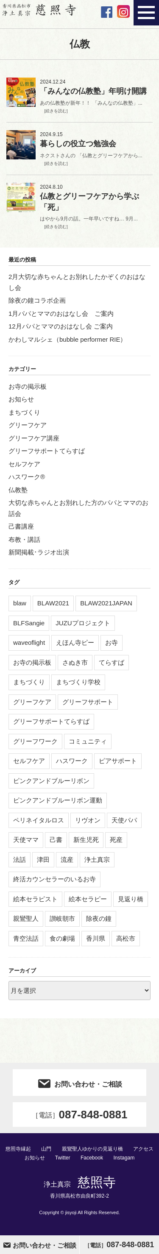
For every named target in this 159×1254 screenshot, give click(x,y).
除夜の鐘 (99, 918)
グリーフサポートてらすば (46, 450)
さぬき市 (75, 662)
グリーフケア (27, 425)
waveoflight (29, 642)
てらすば (111, 662)
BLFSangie (29, 623)
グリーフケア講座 (33, 438)
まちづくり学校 (78, 682)
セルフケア (24, 464)
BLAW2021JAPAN (106, 603)
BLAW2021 (53, 603)
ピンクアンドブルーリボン (51, 780)
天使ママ (26, 839)
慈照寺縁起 (18, 1149)
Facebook (92, 1158)
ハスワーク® (26, 476)
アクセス (143, 1149)
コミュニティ (88, 741)
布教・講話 (24, 539)
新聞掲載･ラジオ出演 (38, 552)
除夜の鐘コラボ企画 (37, 300)
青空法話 (26, 938)
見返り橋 (130, 899)
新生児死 (86, 839)
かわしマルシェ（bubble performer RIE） (67, 339)
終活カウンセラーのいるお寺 (54, 879)
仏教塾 (18, 489)
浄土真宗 (97, 859)
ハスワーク (72, 760)
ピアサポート (118, 760)
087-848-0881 (80, 1114)
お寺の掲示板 (27, 386)
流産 (67, 859)
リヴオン (87, 820)
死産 (116, 839)
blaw (19, 603)
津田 (43, 859)
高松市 (125, 938)
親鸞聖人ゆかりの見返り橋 (92, 1149)
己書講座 (21, 526)
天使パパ (124, 820)
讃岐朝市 (62, 918)
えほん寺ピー (75, 642)
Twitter (62, 1158)
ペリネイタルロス (38, 820)
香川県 (95, 938)
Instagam (123, 1158)
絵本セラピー (88, 899)
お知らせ (21, 399)
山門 (46, 1149)
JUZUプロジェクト (83, 623)
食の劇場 (62, 938)
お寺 (111, 642)
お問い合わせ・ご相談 (79, 1082)
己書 (56, 839)
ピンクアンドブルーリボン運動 (57, 800)
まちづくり (24, 412)
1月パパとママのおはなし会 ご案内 (61, 313)
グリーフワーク (35, 741)
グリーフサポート (87, 701)
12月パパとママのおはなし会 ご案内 (60, 326)
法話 (19, 859)
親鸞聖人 (26, 918)
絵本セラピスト (35, 899)
